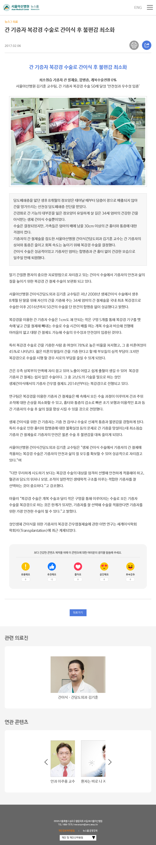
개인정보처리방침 (66, 831)
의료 (15, 22)
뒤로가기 (78, 612)
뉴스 (7, 22)
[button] (108, 763)
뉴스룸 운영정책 (90, 831)
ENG (138, 8)
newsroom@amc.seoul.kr (86, 824)
